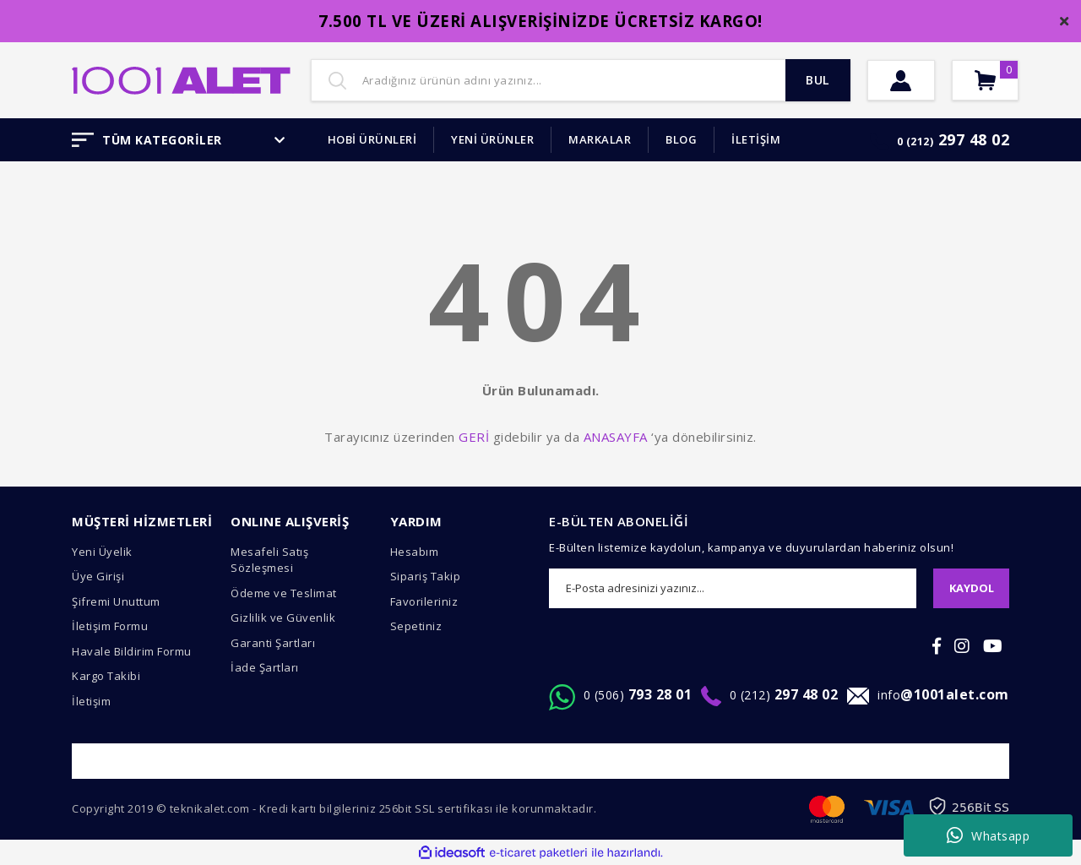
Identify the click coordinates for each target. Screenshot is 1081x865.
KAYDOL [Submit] (971, 588)
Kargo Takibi (106, 675)
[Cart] (998, 80)
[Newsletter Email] (732, 588)
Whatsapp (988, 835)
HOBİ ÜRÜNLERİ (372, 139)
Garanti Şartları (273, 642)
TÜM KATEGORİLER (178, 140)
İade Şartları (265, 667)
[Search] (580, 80)
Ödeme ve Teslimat (284, 593)
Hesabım (414, 551)
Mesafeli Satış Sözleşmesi (269, 560)
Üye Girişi (98, 576)
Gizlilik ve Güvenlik (283, 617)
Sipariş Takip (425, 576)
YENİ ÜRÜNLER (492, 139)
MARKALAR (599, 139)
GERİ (474, 436)
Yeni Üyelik (102, 551)
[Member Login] (905, 80)
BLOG (681, 139)
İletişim (91, 701)
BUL (814, 80)
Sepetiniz (416, 626)
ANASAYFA (616, 436)
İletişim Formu (110, 626)
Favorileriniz (424, 601)
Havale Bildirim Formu (132, 651)
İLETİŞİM (755, 139)
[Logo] (181, 78)
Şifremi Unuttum (116, 601)
